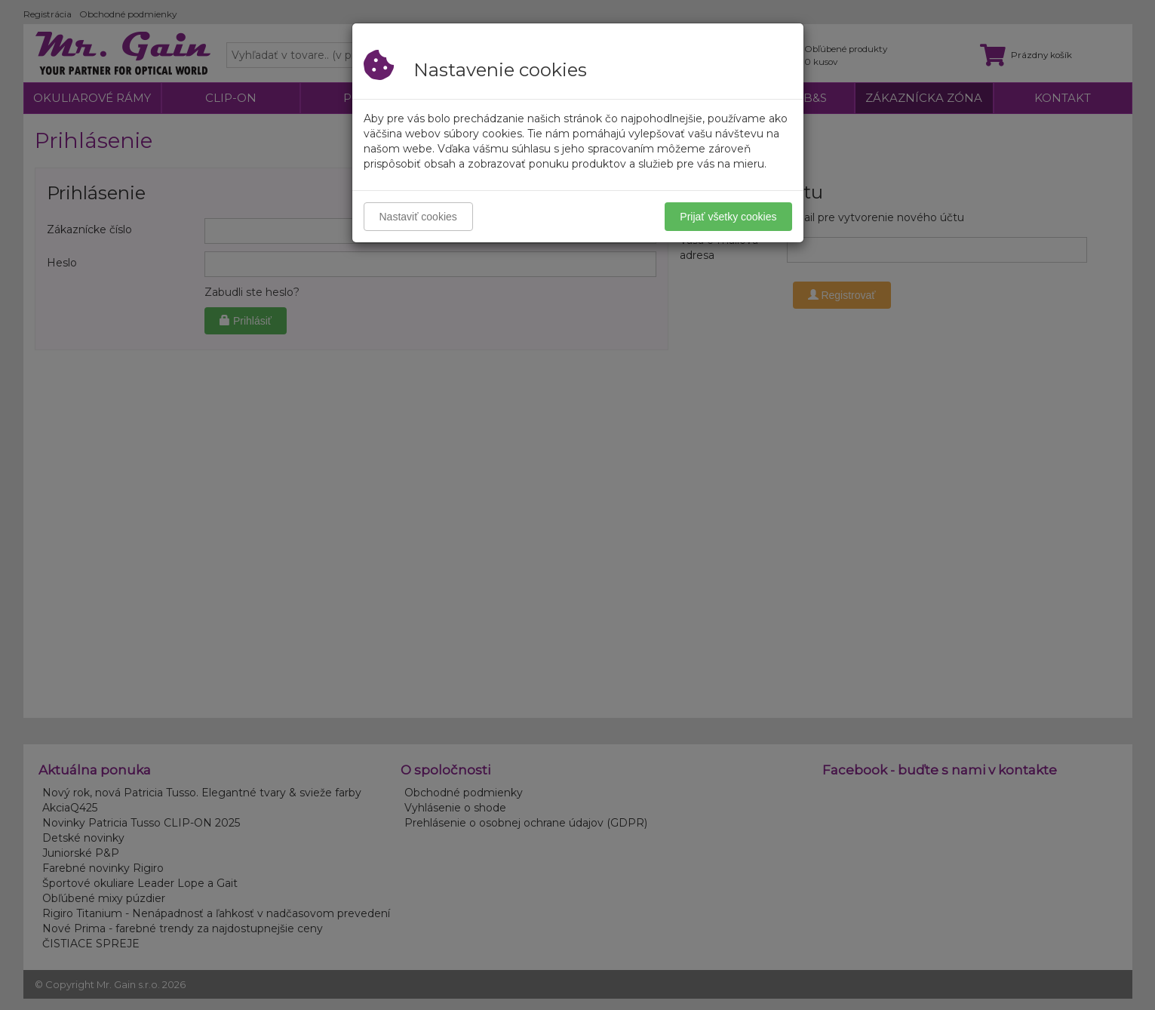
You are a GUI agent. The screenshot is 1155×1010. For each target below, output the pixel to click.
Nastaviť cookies (418, 217)
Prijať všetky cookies (728, 217)
